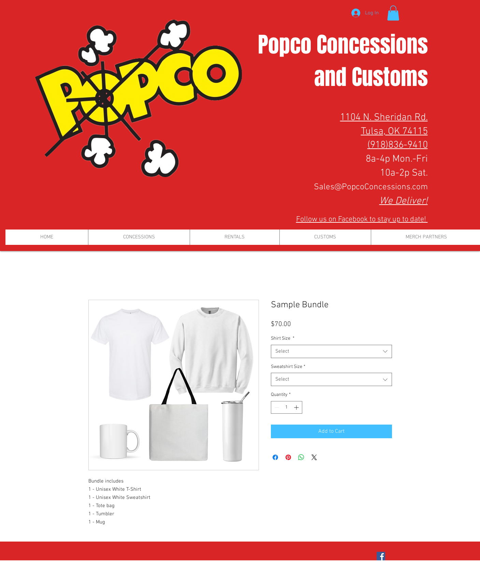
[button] (393, 12)
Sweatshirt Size (288, 367)
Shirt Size (282, 338)
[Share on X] (314, 457)
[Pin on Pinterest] (288, 457)
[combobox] (331, 351)
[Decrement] (276, 407)
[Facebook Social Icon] (381, 556)
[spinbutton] (286, 407)
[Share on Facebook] (275, 457)
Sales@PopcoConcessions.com (371, 187)
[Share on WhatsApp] (301, 457)
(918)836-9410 (397, 145)
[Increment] (297, 407)
